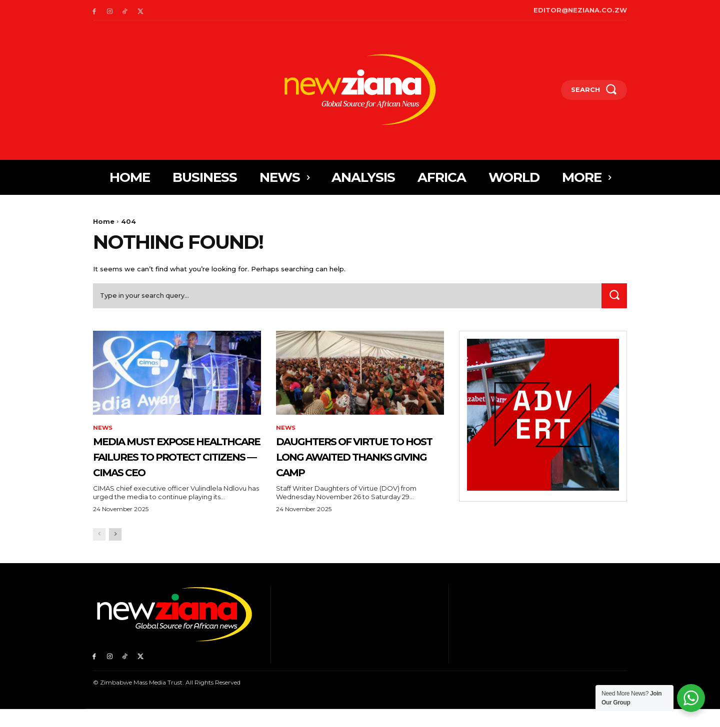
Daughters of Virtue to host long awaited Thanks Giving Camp (354, 465)
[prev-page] (99, 552)
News (103, 430)
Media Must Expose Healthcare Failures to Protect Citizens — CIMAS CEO (174, 465)
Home (103, 221)
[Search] (613, 297)
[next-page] (115, 552)
